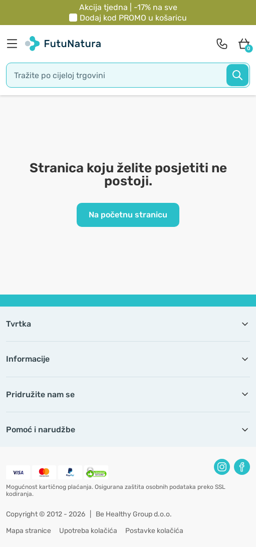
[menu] (14, 44)
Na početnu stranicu (128, 214)
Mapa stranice (28, 530)
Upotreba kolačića (88, 530)
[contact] (222, 44)
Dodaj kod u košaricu (133, 18)
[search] (128, 75)
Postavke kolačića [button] (154, 530)
